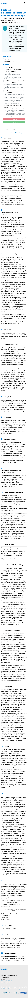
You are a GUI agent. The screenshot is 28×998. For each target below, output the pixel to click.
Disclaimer (4, 989)
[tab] (14, 130)
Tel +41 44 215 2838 (6, 981)
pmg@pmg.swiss (5, 983)
